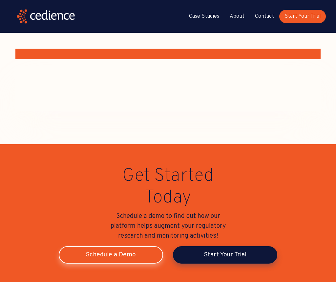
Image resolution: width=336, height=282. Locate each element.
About (237, 16)
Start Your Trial (302, 16)
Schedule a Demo (111, 255)
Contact (264, 16)
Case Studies (204, 16)
